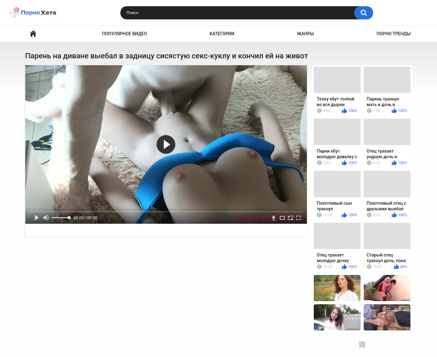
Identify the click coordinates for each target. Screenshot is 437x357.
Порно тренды (393, 33)
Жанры (305, 33)
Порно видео (33, 34)
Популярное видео (124, 33)
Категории (222, 33)
